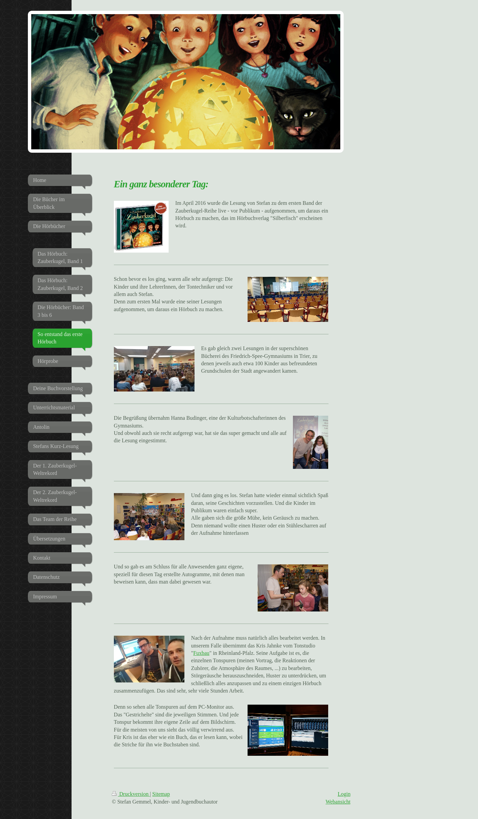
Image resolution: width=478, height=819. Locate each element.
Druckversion (131, 794)
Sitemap (161, 794)
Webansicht (337, 802)
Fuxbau (201, 653)
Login (344, 794)
